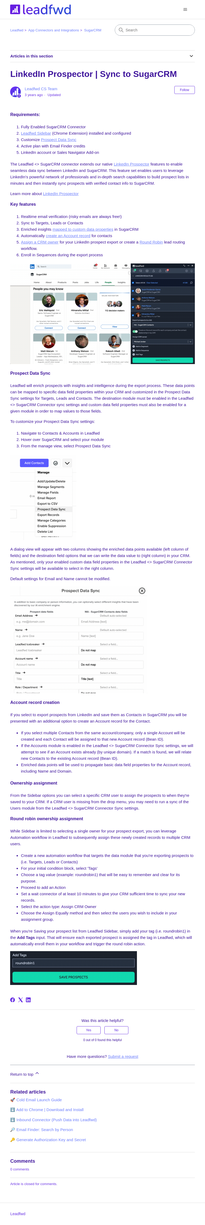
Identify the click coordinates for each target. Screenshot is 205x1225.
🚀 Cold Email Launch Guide (36, 1100)
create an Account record (68, 235)
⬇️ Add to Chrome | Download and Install (47, 1109)
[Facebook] (12, 999)
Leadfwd (16, 30)
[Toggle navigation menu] (185, 9)
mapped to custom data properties (83, 229)
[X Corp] (20, 999)
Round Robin (151, 242)
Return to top (25, 1073)
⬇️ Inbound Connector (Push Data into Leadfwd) (53, 1119)
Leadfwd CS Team (41, 88)
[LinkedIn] (28, 999)
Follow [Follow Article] (184, 90)
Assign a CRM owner (39, 242)
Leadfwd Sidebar (36, 133)
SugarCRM (92, 30)
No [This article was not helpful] (116, 1030)
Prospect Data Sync (58, 139)
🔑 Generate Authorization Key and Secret (48, 1139)
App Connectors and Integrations (53, 30)
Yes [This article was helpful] (88, 1030)
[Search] (155, 30)
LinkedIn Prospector (131, 164)
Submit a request (123, 1056)
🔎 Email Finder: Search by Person (41, 1129)
